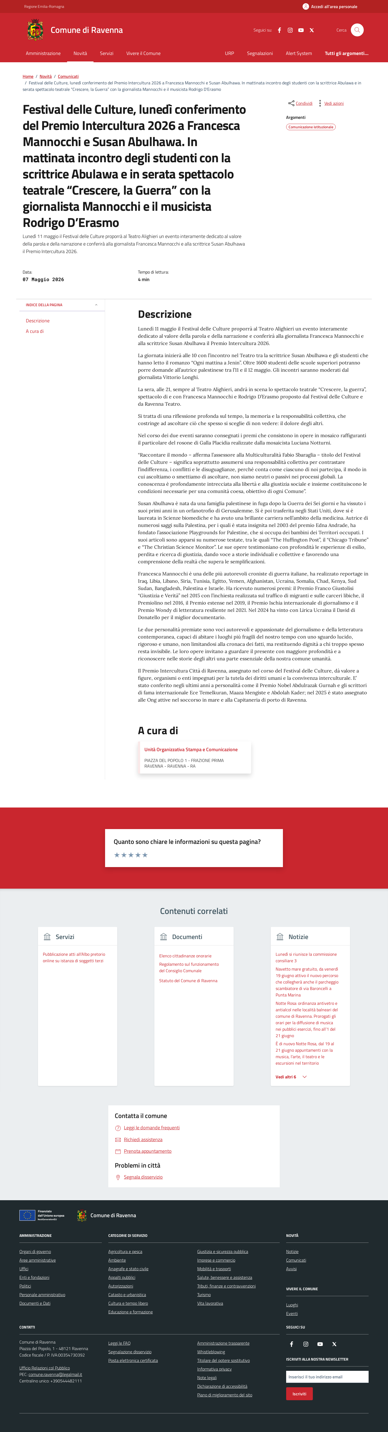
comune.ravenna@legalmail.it (55, 1374)
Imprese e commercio (216, 1260)
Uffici (23, 1268)
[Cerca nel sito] (357, 29)
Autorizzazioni (120, 1286)
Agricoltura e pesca (125, 1251)
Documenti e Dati (34, 1303)
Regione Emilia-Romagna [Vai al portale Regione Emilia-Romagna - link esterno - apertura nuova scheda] (44, 6)
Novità (80, 53)
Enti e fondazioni (34, 1277)
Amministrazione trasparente (223, 1343)
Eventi (292, 1313)
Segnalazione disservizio (129, 1351)
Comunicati (296, 1260)
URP (229, 53)
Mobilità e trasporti (214, 1268)
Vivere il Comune (143, 53)
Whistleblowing (211, 1351)
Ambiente (117, 1260)
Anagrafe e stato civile (128, 1268)
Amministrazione (43, 53)
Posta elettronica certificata (133, 1360)
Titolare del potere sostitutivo (223, 1360)
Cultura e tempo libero (128, 1303)
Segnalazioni (260, 53)
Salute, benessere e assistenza (224, 1277)
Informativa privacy (214, 1369)
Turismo (204, 1294)
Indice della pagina (62, 305)
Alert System (299, 53)
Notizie (292, 1251)
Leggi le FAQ (119, 1343)
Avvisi (291, 1268)
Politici (25, 1286)
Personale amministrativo (42, 1294)
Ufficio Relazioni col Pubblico (44, 1368)
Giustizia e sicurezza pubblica (222, 1251)
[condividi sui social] (300, 103)
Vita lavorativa (210, 1303)
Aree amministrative (37, 1260)
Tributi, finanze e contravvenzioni (226, 1286)
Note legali (207, 1377)
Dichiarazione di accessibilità (222, 1386)
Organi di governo (35, 1251)
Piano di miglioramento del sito (224, 1395)
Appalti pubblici (121, 1277)
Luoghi (292, 1305)
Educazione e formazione (130, 1312)
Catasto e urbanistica (127, 1294)
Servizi (106, 53)
